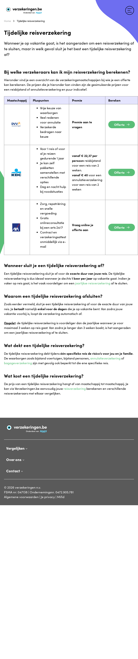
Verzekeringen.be (16, 8)
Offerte (119, 124)
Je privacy (48, 497)
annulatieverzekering (105, 358)
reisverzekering (75, 388)
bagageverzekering (18, 363)
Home (7, 21)
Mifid (60, 497)
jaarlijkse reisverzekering (92, 283)
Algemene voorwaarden (21, 497)
